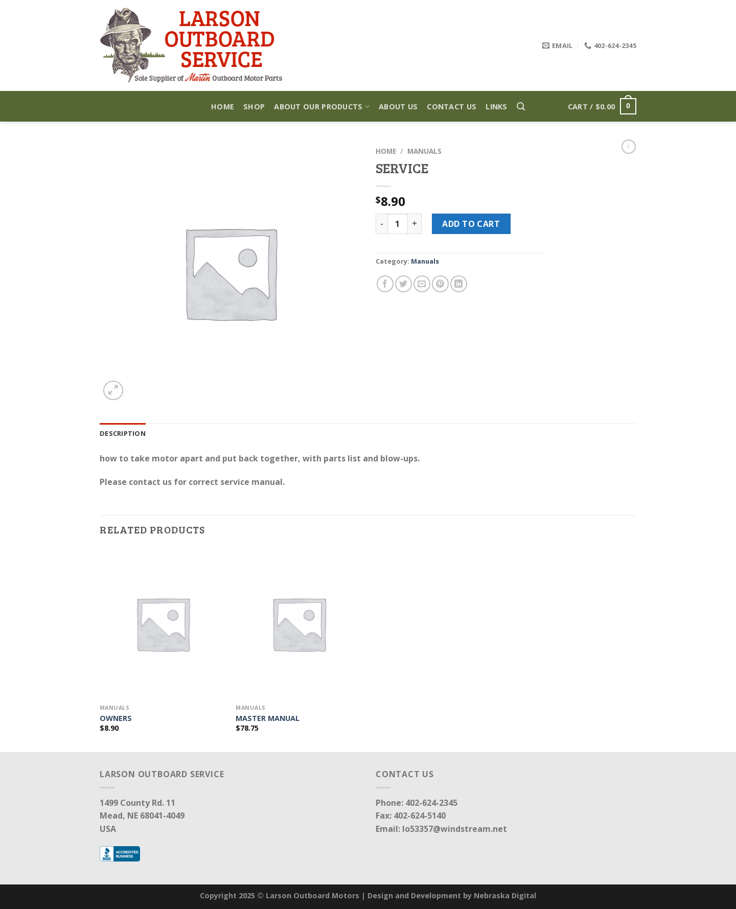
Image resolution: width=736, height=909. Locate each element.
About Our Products (322, 106)
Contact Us (451, 106)
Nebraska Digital (505, 895)
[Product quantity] (397, 224)
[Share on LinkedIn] (458, 283)
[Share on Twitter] (403, 283)
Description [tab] (123, 433)
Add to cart (471, 223)
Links (496, 106)
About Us (398, 106)
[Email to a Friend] (421, 283)
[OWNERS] (163, 624)
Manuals (424, 151)
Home (222, 106)
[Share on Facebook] (385, 283)
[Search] (521, 106)
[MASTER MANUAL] (299, 624)
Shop (254, 106)
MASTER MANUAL (268, 718)
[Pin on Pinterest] (440, 283)
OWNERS (116, 718)
